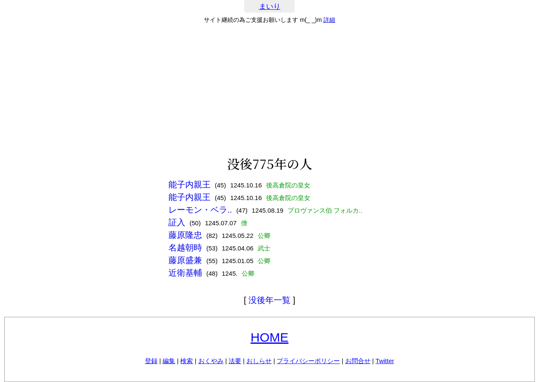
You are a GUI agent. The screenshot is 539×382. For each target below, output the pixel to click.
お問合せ (358, 360)
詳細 (329, 19)
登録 (151, 360)
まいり (269, 7)
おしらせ (259, 360)
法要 (235, 360)
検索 (186, 360)
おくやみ (211, 360)
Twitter (385, 360)
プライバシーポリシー (308, 360)
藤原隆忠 (185, 235)
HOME (269, 337)
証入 (176, 222)
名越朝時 (185, 247)
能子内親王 (189, 184)
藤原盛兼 (185, 260)
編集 (169, 360)
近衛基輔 (185, 272)
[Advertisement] (269, 90)
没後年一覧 (269, 300)
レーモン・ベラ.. (200, 209)
